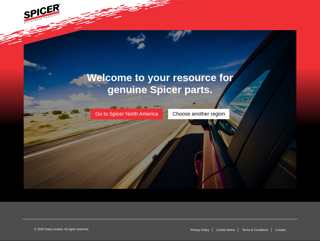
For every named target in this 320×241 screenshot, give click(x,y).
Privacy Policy (199, 230)
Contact (280, 230)
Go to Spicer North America (126, 114)
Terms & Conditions (255, 230)
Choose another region (198, 114)
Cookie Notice (225, 230)
